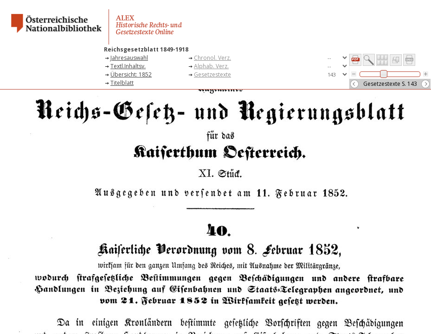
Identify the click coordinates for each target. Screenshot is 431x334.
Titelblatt (122, 83)
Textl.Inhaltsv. (128, 66)
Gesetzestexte (212, 74)
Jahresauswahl (129, 58)
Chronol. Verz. (212, 58)
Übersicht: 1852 (131, 74)
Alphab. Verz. (211, 66)
